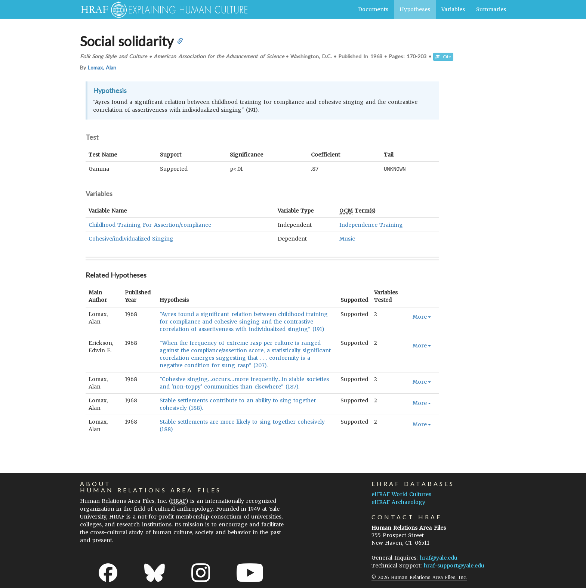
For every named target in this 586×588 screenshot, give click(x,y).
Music (347, 238)
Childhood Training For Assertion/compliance (150, 224)
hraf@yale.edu (438, 557)
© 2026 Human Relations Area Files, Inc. (419, 577)
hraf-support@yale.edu (454, 565)
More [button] (422, 316)
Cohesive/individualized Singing (131, 238)
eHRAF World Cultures (401, 493)
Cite (443, 56)
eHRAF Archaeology (398, 501)
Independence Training (371, 224)
